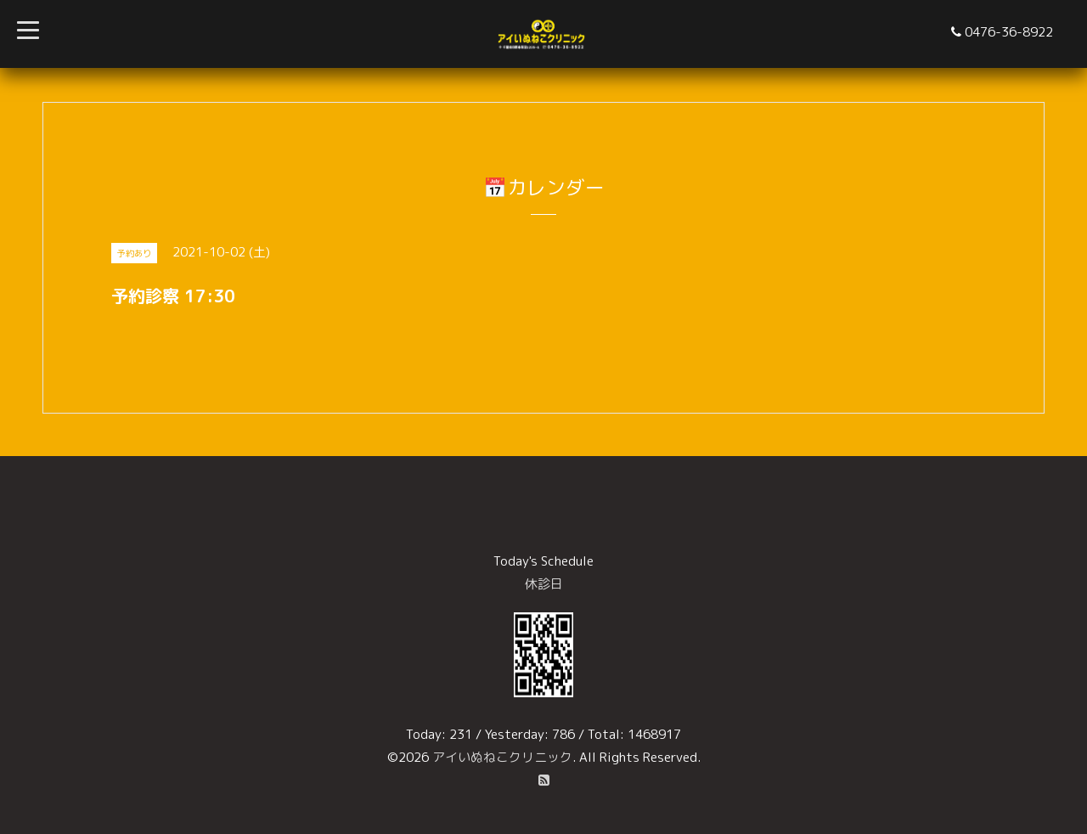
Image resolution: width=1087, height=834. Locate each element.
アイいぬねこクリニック (502, 757)
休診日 (544, 584)
